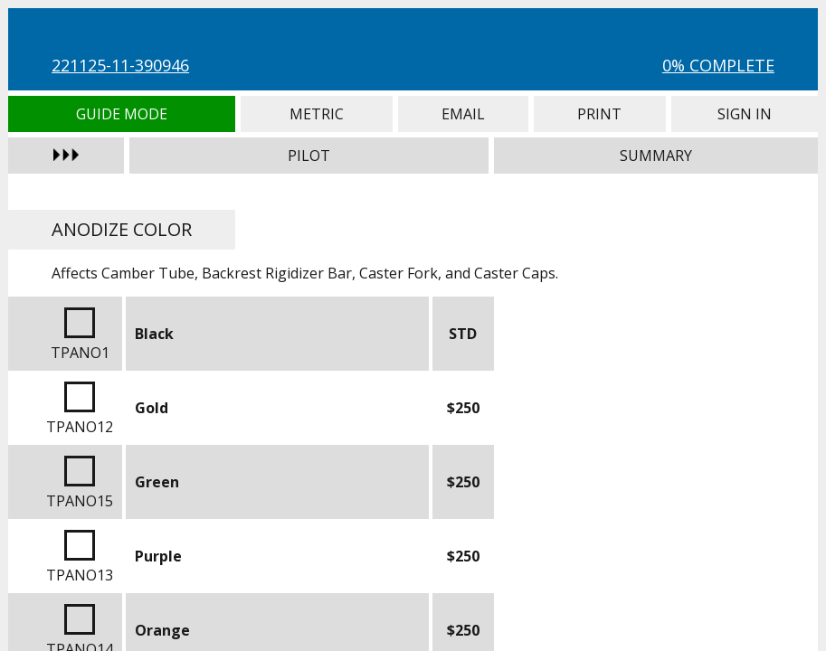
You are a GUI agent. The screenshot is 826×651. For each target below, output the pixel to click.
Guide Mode (121, 114)
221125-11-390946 (120, 65)
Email (463, 114)
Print (600, 114)
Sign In (744, 114)
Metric (317, 114)
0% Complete (718, 65)
